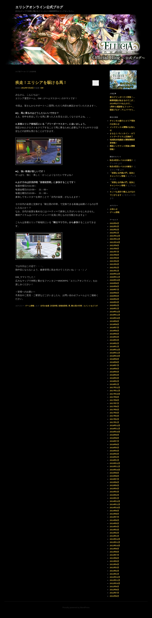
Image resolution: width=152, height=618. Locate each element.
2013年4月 (114, 564)
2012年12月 (115, 577)
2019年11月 (115, 315)
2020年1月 (114, 308)
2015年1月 (114, 498)
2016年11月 (115, 429)
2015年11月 (115, 466)
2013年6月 (114, 558)
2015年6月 (114, 482)
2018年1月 (114, 384)
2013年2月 (114, 571)
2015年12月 (115, 463)
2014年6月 (114, 520)
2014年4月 (114, 526)
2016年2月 (114, 457)
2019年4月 (114, 337)
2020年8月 (114, 286)
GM (41, 88)
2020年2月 (114, 305)
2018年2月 (114, 381)
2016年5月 (114, 447)
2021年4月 (114, 261)
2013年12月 (115, 539)
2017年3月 (114, 416)
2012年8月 (114, 590)
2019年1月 (114, 346)
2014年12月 (115, 501)
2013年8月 (114, 552)
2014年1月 (114, 536)
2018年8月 (114, 362)
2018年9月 (114, 359)
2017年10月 (115, 394)
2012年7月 (114, 593)
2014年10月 (115, 507)
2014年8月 (114, 514)
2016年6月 (114, 444)
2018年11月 (115, 353)
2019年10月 (115, 318)
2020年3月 (114, 302)
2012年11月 (115, 580)
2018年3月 (114, 378)
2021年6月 (114, 255)
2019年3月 (114, 340)
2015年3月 (114, 492)
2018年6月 (114, 369)
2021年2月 (114, 267)
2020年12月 (115, 274)
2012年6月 (114, 596)
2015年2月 (114, 495)
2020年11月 (115, 277)
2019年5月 (114, 334)
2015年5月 (114, 485)
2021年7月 (114, 252)
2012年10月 (115, 583)
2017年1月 (114, 422)
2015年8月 (114, 476)
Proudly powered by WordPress (75, 607)
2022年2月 (114, 229)
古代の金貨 (44, 306)
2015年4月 (114, 488)
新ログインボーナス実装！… (122, 97)
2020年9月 (114, 283)
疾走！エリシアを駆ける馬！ (41, 82)
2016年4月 (114, 451)
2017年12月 (115, 387)
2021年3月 (114, 264)
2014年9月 (114, 511)
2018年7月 (114, 365)
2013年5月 (114, 561)
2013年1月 (114, 574)
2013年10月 (115, 545)
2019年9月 (114, 321)
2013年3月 (114, 567)
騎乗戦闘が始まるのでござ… (122, 100)
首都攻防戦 (62, 306)
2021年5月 (114, 258)
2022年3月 (114, 226)
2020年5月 (114, 296)
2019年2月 (114, 343)
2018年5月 (114, 372)
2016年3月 (114, 454)
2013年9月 (114, 549)
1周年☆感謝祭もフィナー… (122, 107)
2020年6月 (114, 293)
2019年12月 (115, 312)
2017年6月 (114, 406)
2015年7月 (114, 479)
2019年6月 (114, 331)
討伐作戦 (53, 306)
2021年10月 (115, 242)
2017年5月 (114, 410)
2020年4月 (114, 299)
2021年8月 (114, 248)
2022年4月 (114, 223)
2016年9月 (114, 435)
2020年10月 (115, 280)
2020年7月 (114, 289)
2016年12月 (115, 425)
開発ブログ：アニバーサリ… (122, 110)
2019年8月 (114, 324)
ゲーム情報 (29, 306)
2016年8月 (114, 438)
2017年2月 (114, 419)
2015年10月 (115, 470)
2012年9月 (114, 586)
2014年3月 (114, 530)
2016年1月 (114, 460)
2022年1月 (114, 233)
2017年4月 (114, 413)
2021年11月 (115, 239)
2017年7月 (114, 403)
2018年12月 (115, 350)
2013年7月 (114, 555)
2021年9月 (114, 245)
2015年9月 (114, 473)
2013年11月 (115, 542)
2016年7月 (114, 441)
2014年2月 (114, 533)
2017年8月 (114, 400)
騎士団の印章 (76, 306)
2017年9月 (114, 397)
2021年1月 (114, 271)
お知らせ (114, 209)
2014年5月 (114, 523)
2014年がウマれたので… (121, 103)
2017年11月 (115, 391)
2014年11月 (115, 504)
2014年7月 (114, 517)
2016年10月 (115, 432)
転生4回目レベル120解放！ (121, 160)
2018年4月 (114, 375)
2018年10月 (115, 356)
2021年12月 (115, 236)
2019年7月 (114, 327)
